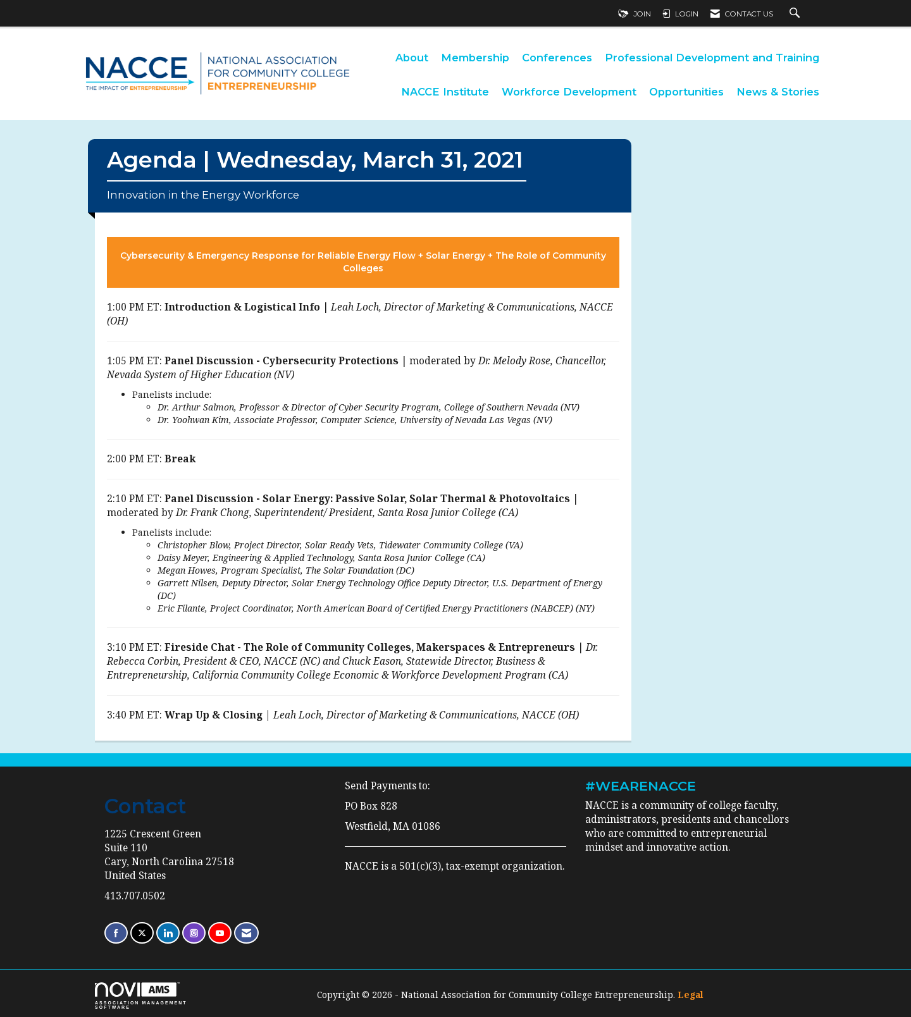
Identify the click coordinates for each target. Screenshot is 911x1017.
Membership (475, 57)
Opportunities (686, 91)
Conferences (557, 57)
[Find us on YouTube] (220, 933)
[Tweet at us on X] (142, 933)
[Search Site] (796, 14)
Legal (690, 995)
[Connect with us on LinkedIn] (168, 933)
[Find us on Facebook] (116, 933)
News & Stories (777, 91)
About (411, 57)
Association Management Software (141, 995)
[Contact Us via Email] (246, 933)
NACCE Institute (445, 91)
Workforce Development (569, 91)
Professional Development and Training (712, 57)
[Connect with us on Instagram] (194, 933)
